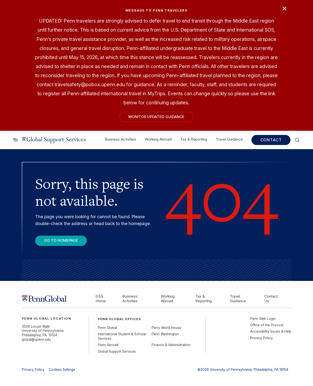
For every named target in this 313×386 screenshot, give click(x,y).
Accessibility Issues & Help (270, 331)
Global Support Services (117, 351)
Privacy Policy (261, 338)
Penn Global (107, 328)
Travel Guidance (229, 139)
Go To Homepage (61, 240)
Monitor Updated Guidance (156, 116)
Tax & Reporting (193, 139)
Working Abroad (158, 139)
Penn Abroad (108, 345)
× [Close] (284, 8)
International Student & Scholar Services (122, 336)
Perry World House (166, 328)
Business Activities (120, 139)
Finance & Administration (171, 345)
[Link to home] (54, 140)
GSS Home (101, 298)
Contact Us (271, 298)
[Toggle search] (15, 140)
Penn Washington (165, 334)
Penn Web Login (263, 319)
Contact (271, 139)
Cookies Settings (62, 370)
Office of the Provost (266, 325)
